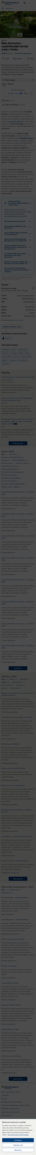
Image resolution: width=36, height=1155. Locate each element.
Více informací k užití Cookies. (18, 1135)
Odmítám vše (18, 1145)
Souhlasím (18, 1140)
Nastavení (18, 1150)
